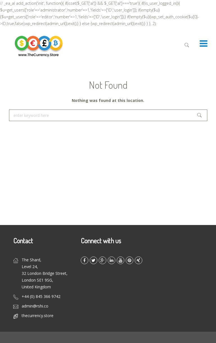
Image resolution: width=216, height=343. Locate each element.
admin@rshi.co (35, 306)
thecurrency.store (37, 315)
